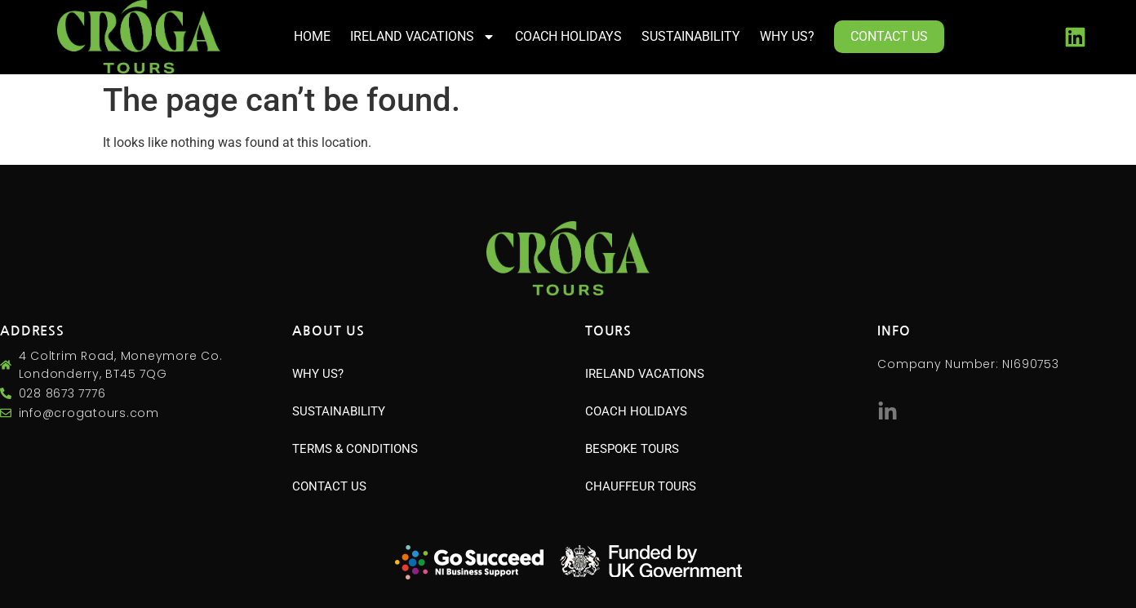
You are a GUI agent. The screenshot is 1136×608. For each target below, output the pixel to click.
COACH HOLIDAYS (568, 36)
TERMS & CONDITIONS (355, 449)
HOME (312, 36)
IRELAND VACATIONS (422, 36)
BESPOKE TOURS (632, 449)
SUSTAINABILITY (690, 36)
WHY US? (787, 36)
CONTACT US (889, 36)
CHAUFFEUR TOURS (640, 486)
